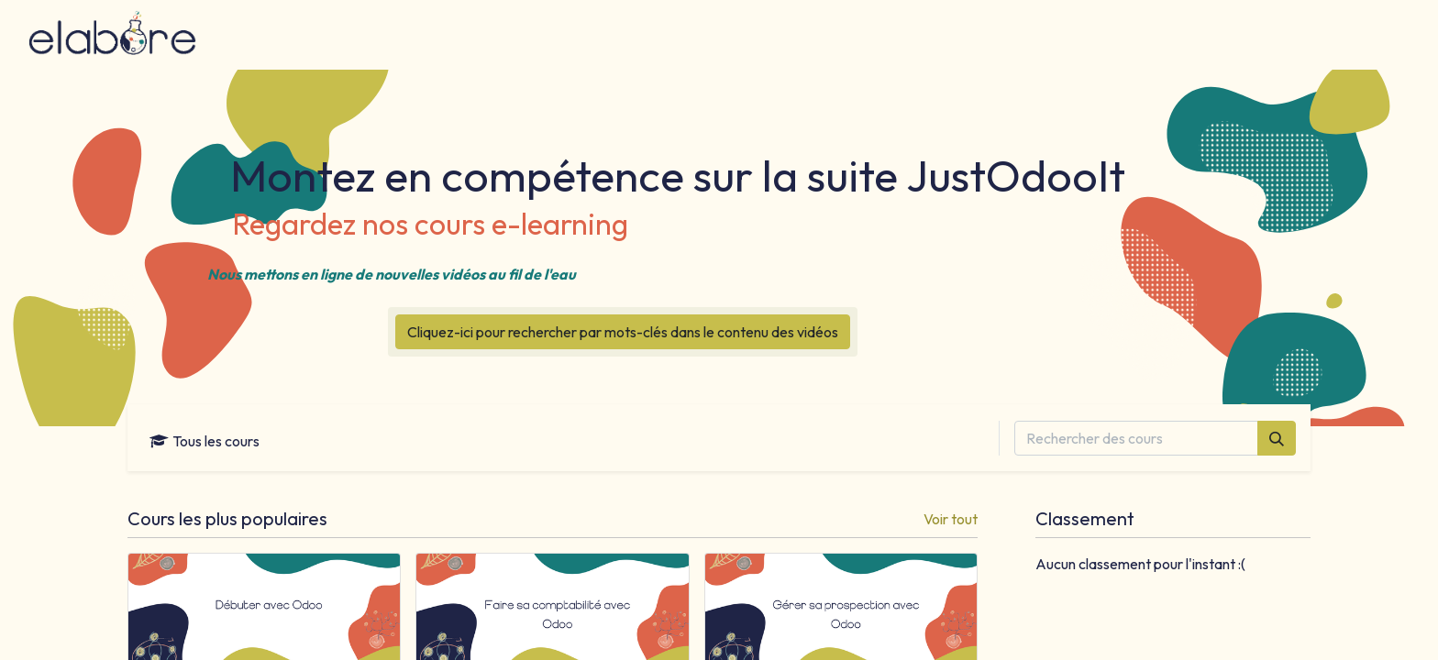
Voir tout (951, 519)
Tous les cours (204, 441)
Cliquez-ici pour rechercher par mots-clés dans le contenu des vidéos (622, 332)
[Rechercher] (1276, 438)
